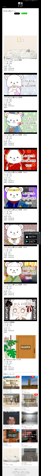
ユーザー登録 (31, 0)
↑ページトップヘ (6, 467)
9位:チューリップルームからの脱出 (11, 455)
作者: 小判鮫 (24, 463)
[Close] (39, 233)
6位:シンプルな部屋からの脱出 (30, 418)
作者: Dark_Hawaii (6, 408)
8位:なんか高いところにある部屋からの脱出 (30, 437)
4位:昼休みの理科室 (30, 401)
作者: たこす (24, 391)
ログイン (36, 0)
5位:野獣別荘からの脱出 (11, 418)
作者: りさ (5, 463)
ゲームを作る (25, 0)
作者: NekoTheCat (6, 426)
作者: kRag (24, 426)
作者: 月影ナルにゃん (7, 391)
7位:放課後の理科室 (11, 436)
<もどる (4, 6)
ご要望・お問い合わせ (21, 472)
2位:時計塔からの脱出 (30, 383)
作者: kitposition (25, 445)
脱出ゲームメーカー (20, 469)
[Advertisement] (20, 24)
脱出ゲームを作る (25, 471)
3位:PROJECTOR (11, 401)
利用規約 (28, 472)
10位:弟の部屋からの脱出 (30, 455)
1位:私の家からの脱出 (11, 383)
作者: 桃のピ (24, 408)
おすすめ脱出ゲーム (16, 471)
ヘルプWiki (13, 472)
